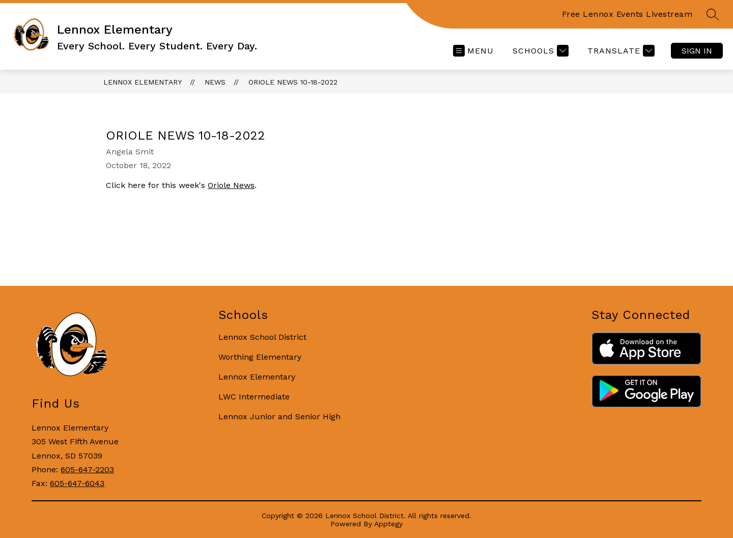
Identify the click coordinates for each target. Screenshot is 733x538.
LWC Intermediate (254, 396)
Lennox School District (262, 337)
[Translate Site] (620, 50)
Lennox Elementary (142, 82)
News (215, 82)
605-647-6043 (77, 483)
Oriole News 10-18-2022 (292, 82)
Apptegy (388, 524)
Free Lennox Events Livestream (627, 14)
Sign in (697, 51)
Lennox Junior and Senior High (279, 416)
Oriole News (231, 185)
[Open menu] (473, 50)
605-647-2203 (87, 469)
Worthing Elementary (259, 357)
